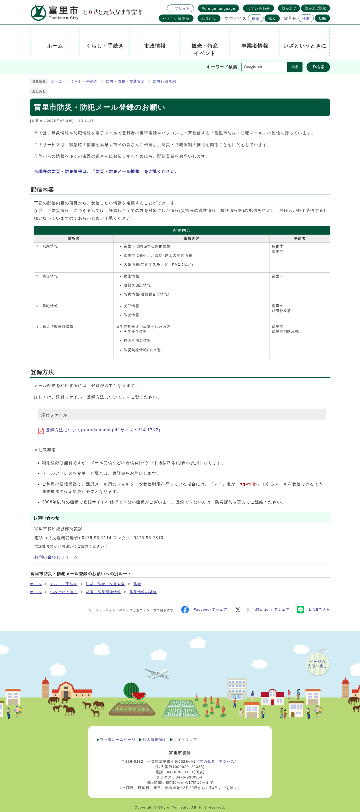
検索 (295, 67)
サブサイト (180, 9)
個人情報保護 (154, 739)
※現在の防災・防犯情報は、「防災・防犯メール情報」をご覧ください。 (106, 171)
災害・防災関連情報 (103, 592)
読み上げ (289, 8)
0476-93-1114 (97, 538)
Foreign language (219, 9)
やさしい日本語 (176, 19)
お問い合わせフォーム (56, 557)
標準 (256, 19)
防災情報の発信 (143, 592)
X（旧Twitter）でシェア (262, 609)
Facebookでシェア (204, 609)
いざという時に (64, 592)
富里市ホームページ (117, 739)
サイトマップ (185, 739)
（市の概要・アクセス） (217, 761)
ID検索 (318, 67)
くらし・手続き (84, 81)
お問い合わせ (258, 9)
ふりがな (209, 19)
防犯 (137, 584)
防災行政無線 (164, 81)
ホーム (57, 81)
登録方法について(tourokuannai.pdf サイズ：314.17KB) (99, 430)
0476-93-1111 (180, 772)
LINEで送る (313, 609)
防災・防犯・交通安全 (125, 81)
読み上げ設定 (315, 8)
